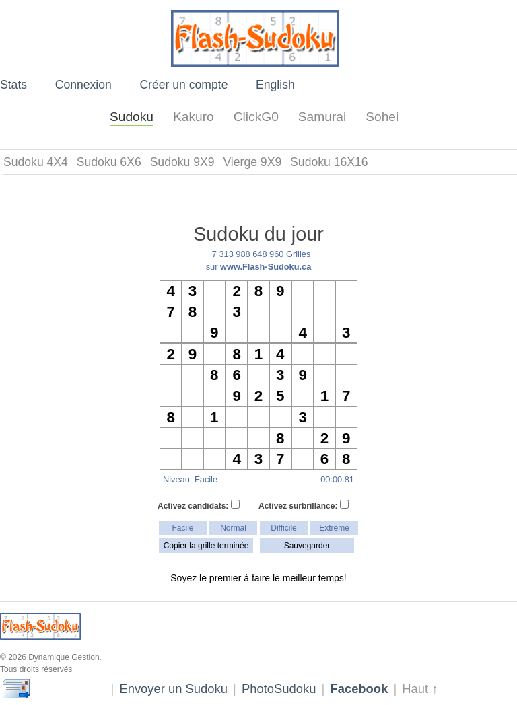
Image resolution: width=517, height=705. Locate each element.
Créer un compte (183, 84)
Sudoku (131, 117)
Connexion (83, 84)
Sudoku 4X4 (35, 162)
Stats (13, 84)
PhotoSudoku (279, 688)
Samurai (322, 117)
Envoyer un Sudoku (173, 688)
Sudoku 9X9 (182, 162)
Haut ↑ (420, 688)
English (275, 84)
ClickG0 (256, 117)
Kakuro (193, 117)
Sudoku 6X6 (109, 162)
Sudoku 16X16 (329, 162)
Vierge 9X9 (252, 162)
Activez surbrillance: (303, 505)
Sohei (382, 117)
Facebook (359, 688)
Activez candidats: (199, 505)
